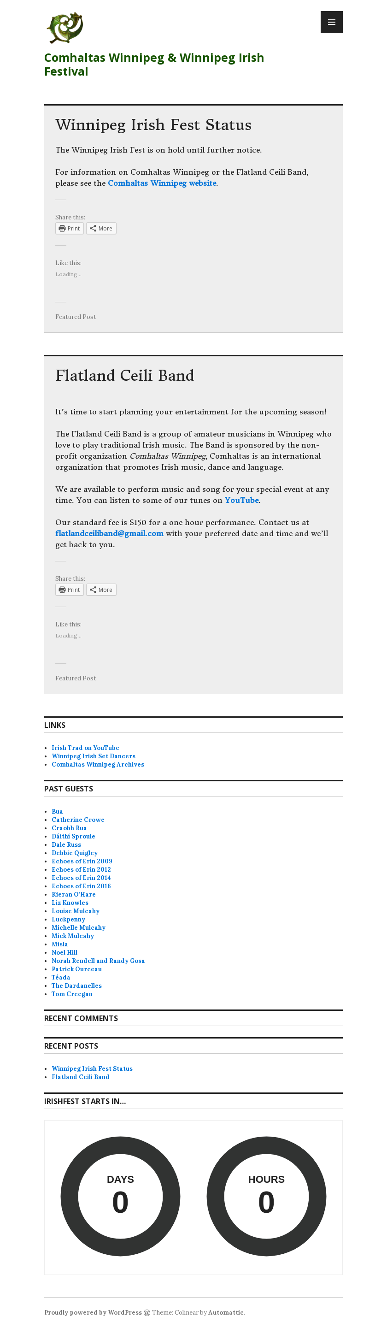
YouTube (241, 500)
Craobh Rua (69, 828)
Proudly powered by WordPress (93, 1312)
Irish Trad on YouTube (85, 748)
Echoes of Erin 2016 (81, 886)
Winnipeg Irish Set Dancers (93, 756)
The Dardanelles (77, 986)
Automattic (226, 1312)
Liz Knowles (70, 903)
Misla (60, 944)
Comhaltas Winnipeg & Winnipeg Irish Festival (154, 64)
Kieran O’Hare (74, 894)
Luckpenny (68, 919)
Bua (57, 811)
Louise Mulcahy (76, 911)
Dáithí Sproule (73, 836)
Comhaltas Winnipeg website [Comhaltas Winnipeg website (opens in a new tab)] (162, 183)
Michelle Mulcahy (79, 928)
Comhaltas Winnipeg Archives (98, 764)
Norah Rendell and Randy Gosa (98, 961)
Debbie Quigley (75, 853)
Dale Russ (66, 845)
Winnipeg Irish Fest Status (153, 125)
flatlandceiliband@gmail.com (109, 533)
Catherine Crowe (78, 820)
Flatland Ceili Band (124, 375)
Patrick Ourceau (77, 969)
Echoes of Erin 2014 (81, 878)
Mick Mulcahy (73, 936)
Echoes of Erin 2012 (81, 870)
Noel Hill (64, 952)
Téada (61, 977)
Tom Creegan (72, 994)
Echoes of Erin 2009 (82, 861)
